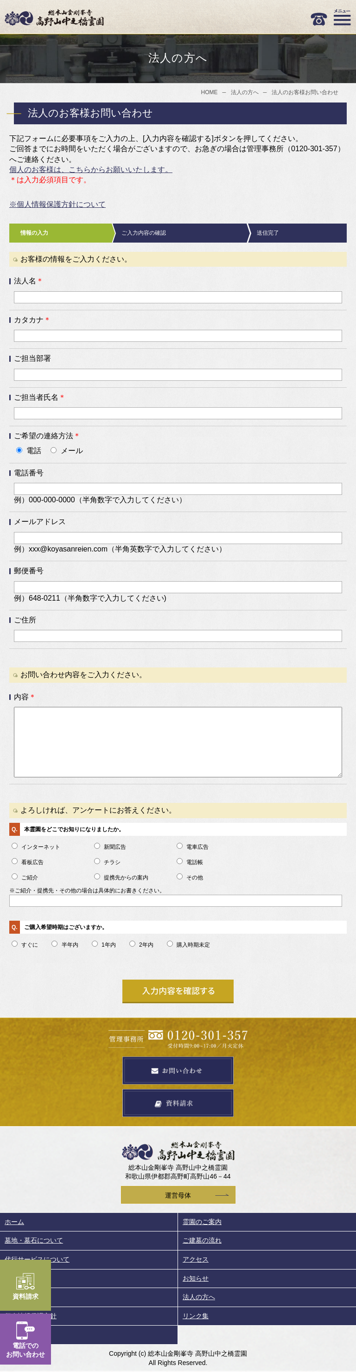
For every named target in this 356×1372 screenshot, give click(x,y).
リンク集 (196, 1316)
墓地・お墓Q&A (28, 1297)
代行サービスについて (37, 1259)
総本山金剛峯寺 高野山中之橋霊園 (54, 17)
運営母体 (178, 1195)
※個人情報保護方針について (57, 204)
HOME (209, 92)
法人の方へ (245, 92)
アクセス (196, 1259)
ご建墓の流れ (202, 1240)
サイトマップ (24, 1334)
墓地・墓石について (34, 1240)
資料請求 (25, 1286)
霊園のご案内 (202, 1221)
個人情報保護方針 (31, 1316)
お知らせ (196, 1278)
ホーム (14, 1221)
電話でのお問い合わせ (25, 1339)
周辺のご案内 (24, 1278)
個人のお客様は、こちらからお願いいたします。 (90, 169)
